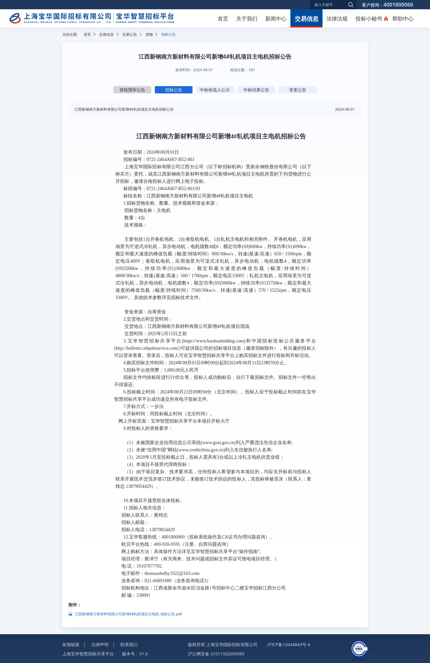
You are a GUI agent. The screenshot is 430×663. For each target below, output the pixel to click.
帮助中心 (402, 18)
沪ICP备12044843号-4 (288, 644)
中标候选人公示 (215, 90)
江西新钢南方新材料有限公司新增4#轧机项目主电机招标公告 (124, 109)
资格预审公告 (132, 90)
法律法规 (337, 18)
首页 (223, 18)
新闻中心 (275, 18)
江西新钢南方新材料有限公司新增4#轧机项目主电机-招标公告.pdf (128, 613)
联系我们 (129, 644)
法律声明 (99, 644)
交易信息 (307, 18)
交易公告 (129, 34)
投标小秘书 (369, 18)
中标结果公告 (256, 90)
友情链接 (70, 644)
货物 (149, 34)
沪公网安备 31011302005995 (216, 654)
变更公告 (297, 90)
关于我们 (246, 18)
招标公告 (173, 90)
